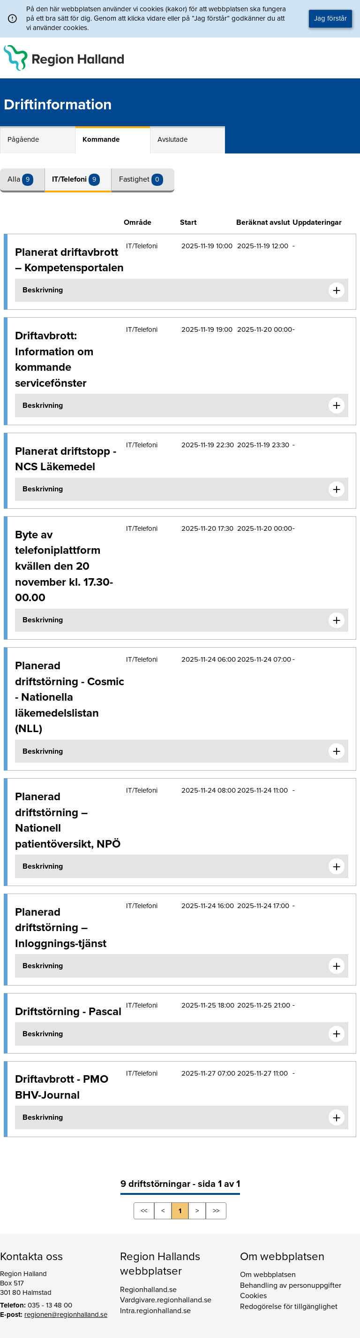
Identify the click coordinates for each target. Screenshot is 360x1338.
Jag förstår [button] (330, 18)
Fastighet (135, 179)
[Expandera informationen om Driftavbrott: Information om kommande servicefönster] (337, 405)
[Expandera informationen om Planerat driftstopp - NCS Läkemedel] (337, 489)
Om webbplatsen (268, 1274)
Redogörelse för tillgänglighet (289, 1306)
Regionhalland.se (148, 1289)
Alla (15, 179)
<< (144, 1211)
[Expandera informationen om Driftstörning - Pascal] (337, 1034)
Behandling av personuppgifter (290, 1285)
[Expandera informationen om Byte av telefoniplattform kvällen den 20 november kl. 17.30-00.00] (337, 620)
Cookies (253, 1295)
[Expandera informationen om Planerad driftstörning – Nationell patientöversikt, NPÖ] (337, 866)
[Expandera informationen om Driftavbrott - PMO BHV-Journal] (337, 1117)
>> (216, 1211)
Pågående (23, 139)
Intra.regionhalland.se (155, 1310)
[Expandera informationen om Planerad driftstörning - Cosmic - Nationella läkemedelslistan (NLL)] (337, 751)
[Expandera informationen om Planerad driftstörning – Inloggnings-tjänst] (337, 966)
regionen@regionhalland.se (65, 1314)
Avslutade (173, 139)
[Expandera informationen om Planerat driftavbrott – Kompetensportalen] (337, 290)
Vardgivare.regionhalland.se (165, 1300)
